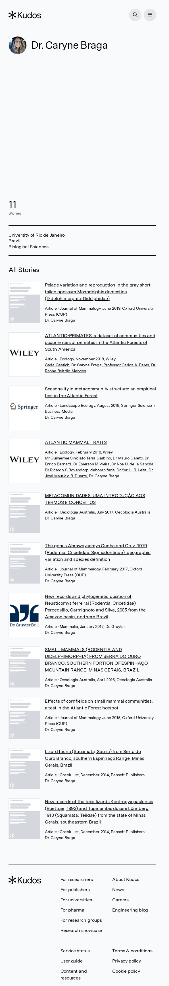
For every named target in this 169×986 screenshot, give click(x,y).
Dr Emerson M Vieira (91, 464)
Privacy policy (126, 961)
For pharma (72, 910)
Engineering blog (130, 910)
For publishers (75, 889)
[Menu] (150, 15)
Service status (75, 950)
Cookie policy (126, 971)
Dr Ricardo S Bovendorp (67, 470)
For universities (76, 899)
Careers (120, 899)
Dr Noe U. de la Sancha (132, 464)
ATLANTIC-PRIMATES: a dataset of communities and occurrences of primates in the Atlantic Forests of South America (100, 342)
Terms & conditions (132, 950)
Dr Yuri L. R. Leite (131, 470)
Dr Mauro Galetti (128, 458)
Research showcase (81, 930)
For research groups (81, 920)
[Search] (135, 15)
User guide (71, 961)
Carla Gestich (57, 365)
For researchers (76, 879)
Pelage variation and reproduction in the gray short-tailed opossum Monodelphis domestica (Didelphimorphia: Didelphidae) (98, 291)
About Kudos (125, 879)
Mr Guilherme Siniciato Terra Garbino (78, 458)
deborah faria (102, 470)
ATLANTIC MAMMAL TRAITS (76, 442)
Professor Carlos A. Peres (126, 365)
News (118, 889)
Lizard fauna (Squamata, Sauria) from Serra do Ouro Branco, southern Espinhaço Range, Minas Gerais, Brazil (94, 758)
